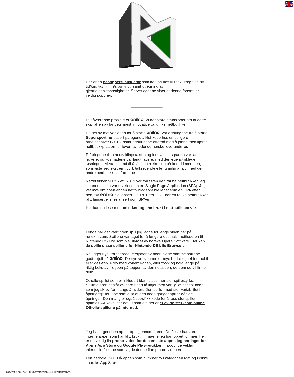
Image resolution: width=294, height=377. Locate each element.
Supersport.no (99, 137)
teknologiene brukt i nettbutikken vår (162, 208)
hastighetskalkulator (122, 82)
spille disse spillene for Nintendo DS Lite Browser (137, 245)
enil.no (137, 119)
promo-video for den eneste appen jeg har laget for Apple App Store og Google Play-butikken (146, 343)
